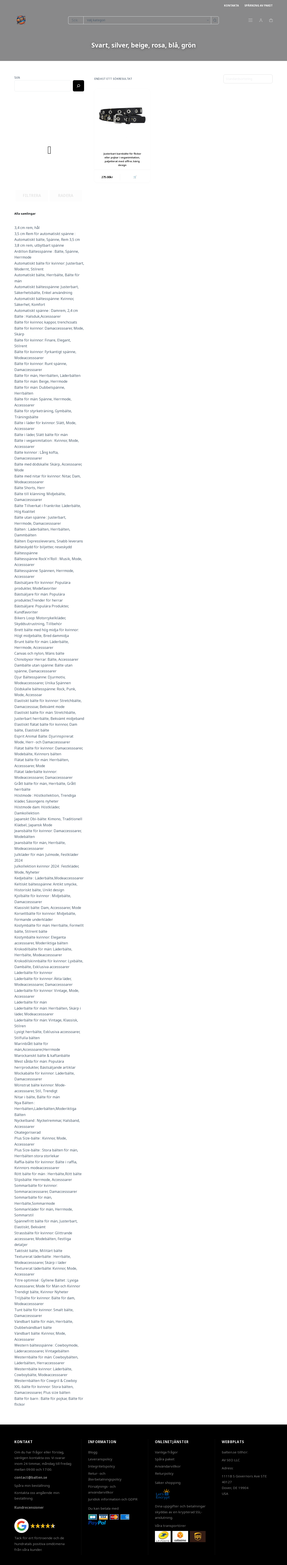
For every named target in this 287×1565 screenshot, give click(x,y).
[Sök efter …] (75, 20)
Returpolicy (164, 1473)
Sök (17, 77)
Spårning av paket (258, 5)
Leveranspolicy (100, 1459)
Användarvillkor (168, 1466)
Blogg (92, 1452)
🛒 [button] (134, 177)
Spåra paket (164, 1459)
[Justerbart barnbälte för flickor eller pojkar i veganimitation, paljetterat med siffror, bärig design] (122, 117)
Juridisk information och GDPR (112, 1499)
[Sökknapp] (215, 20)
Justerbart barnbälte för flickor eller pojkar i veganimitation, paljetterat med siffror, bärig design (122, 159)
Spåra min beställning (32, 1485)
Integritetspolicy (101, 1466)
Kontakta (231, 5)
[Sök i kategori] (147, 20)
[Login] (261, 20)
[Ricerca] (78, 85)
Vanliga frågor (166, 1452)
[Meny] (250, 20)
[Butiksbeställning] (248, 78)
